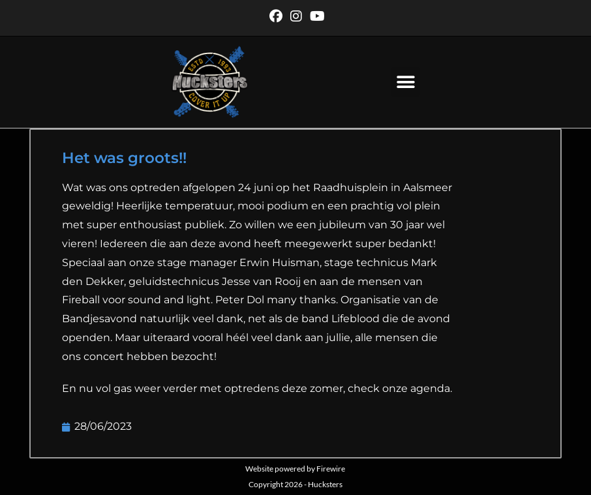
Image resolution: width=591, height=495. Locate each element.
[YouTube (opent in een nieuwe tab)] (315, 16)
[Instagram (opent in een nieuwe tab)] (296, 16)
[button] (405, 82)
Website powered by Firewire (295, 468)
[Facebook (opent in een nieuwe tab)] (275, 16)
